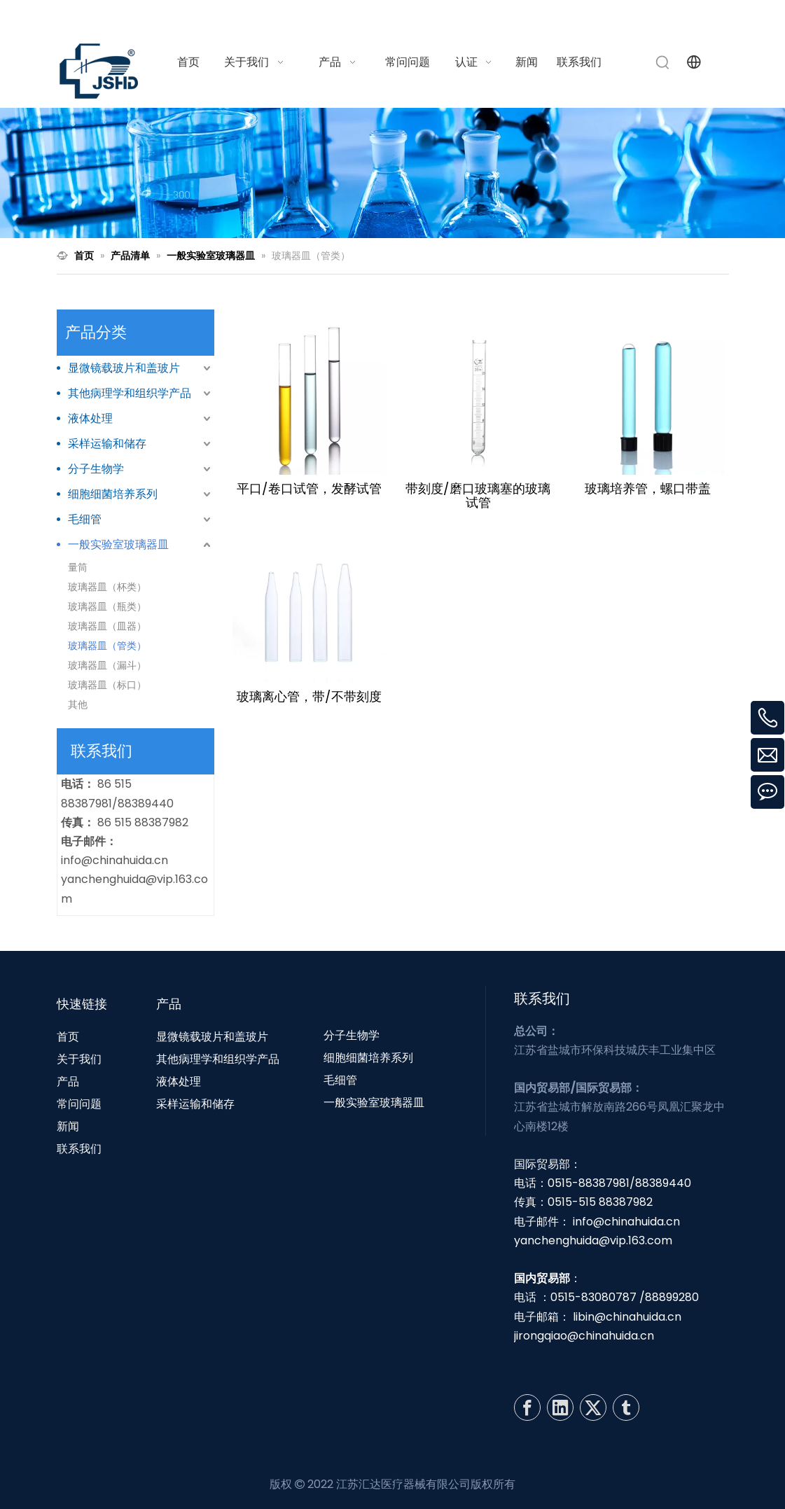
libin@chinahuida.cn (627, 1317)
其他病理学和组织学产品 (129, 393)
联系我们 (79, 1149)
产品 (68, 1081)
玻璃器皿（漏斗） (107, 665)
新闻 (68, 1126)
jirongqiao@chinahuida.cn (584, 1336)
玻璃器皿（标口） (107, 685)
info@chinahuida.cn (555, 16)
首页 (68, 1037)
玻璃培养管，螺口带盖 (648, 489)
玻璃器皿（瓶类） (107, 606)
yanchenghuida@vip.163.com (593, 1240)
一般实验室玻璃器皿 (118, 544)
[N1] (392, 173)
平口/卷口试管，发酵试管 (309, 489)
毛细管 (85, 519)
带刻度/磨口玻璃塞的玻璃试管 (477, 496)
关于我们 (79, 1059)
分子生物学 (96, 469)
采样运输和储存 (107, 444)
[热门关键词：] (663, 62)
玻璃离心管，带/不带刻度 (309, 697)
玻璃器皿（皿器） (107, 626)
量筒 (78, 567)
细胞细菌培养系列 (113, 494)
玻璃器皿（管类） (107, 646)
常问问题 (79, 1104)
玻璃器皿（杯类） (107, 587)
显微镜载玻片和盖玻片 (124, 368)
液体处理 (90, 418)
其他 (78, 704)
